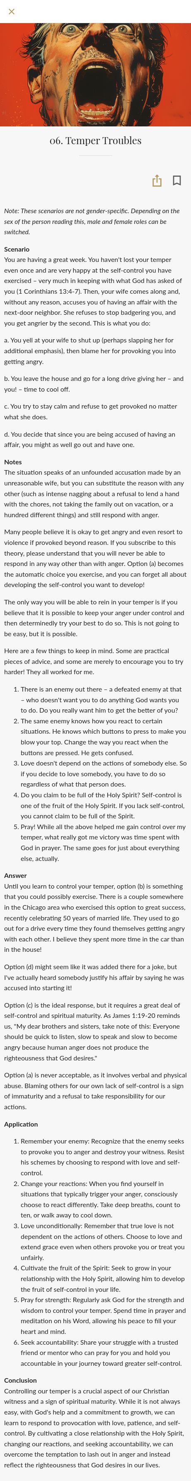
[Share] (157, 180)
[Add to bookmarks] (177, 180)
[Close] (12, 12)
